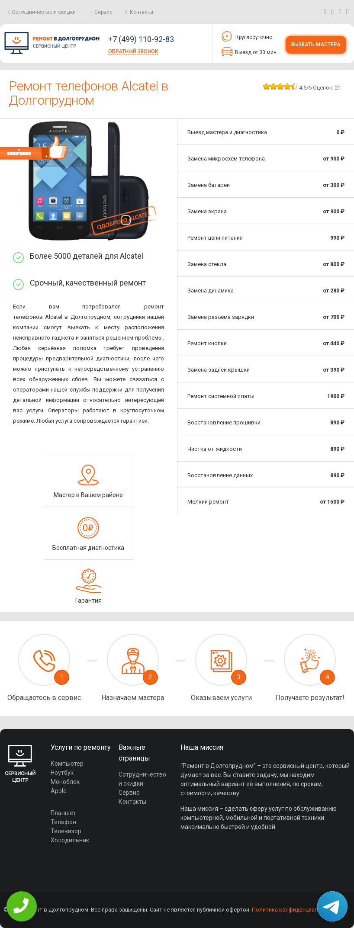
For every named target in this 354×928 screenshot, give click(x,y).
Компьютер (67, 763)
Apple (59, 790)
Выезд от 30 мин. (250, 51)
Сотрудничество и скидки (44, 12)
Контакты (141, 12)
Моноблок (65, 781)
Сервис (103, 12)
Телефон (63, 822)
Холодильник (70, 840)
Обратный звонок (133, 51)
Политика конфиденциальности (294, 909)
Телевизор (66, 831)
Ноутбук (62, 772)
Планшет (63, 812)
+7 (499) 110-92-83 (141, 39)
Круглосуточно (247, 36)
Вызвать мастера (316, 45)
